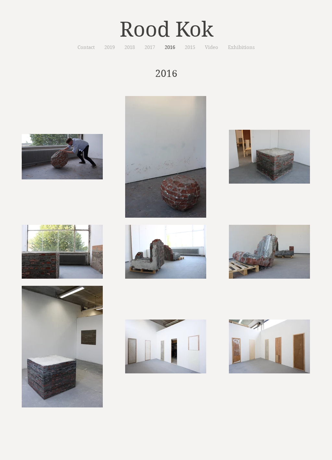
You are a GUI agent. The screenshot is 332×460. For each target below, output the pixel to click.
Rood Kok (166, 29)
